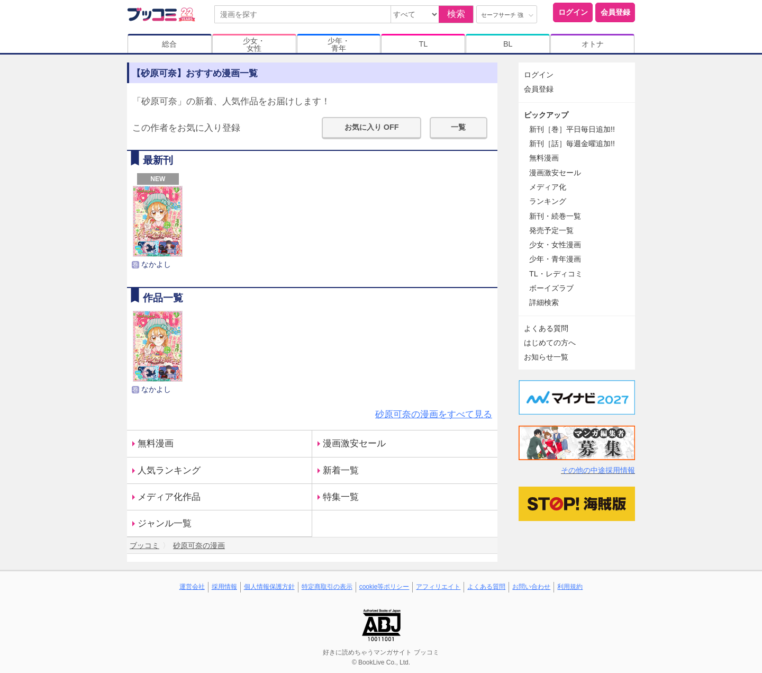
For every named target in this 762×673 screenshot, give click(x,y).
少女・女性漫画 (555, 244)
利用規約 (570, 586)
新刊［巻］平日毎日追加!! (572, 129)
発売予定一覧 (551, 230)
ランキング (547, 201)
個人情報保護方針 (269, 586)
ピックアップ (546, 115)
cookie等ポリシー (384, 586)
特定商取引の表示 (327, 586)
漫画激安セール (354, 443)
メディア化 (547, 187)
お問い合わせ (531, 586)
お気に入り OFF (371, 127)
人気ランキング (169, 470)
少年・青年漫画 (555, 259)
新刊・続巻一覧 (555, 216)
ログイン (573, 12)
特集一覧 (341, 497)
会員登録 (615, 12)
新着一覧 (341, 470)
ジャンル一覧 (165, 523)
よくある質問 (546, 328)
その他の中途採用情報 (598, 470)
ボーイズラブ (551, 288)
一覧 (458, 127)
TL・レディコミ (556, 274)
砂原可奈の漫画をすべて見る (433, 414)
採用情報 (224, 586)
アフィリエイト (438, 586)
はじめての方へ (550, 342)
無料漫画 (156, 443)
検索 (456, 14)
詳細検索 (544, 302)
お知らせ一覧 (546, 357)
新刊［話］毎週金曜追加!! (572, 143)
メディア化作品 (169, 497)
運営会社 (192, 586)
